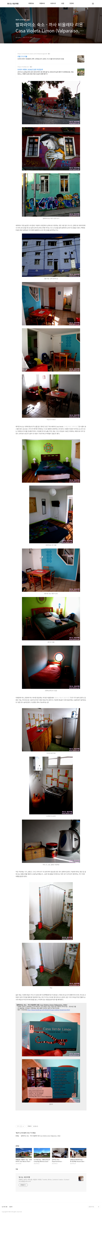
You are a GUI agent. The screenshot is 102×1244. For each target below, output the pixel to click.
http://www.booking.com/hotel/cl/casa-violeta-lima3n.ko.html (48, 1010)
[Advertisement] (51, 1131)
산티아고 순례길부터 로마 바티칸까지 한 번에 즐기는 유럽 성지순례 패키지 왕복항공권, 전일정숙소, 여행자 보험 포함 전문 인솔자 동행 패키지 (46, 73)
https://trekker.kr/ (23, 67)
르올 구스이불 (22, 56)
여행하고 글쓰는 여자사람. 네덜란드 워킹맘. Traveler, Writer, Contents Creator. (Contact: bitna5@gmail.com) (44, 1205)
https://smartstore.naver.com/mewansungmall (32, 53)
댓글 (17, 1194)
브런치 (10, 1232)
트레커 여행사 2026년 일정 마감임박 (30, 69)
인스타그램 (4, 1232)
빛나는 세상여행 (13, 4)
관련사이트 (91, 1232)
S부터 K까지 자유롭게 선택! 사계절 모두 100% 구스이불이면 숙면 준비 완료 (41, 59)
